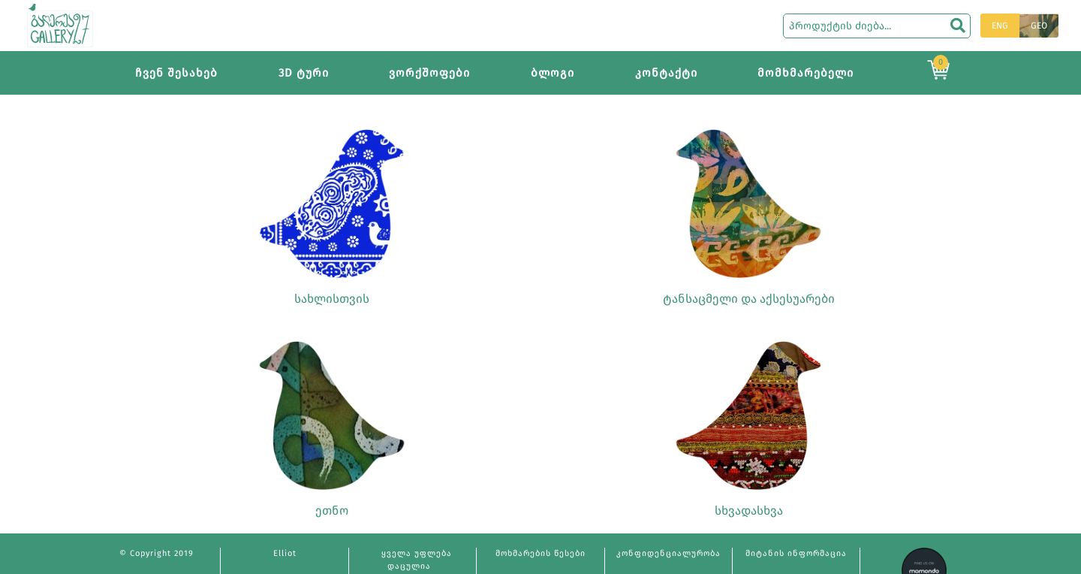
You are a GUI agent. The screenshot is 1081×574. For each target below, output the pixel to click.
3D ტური (304, 73)
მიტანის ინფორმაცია (796, 553)
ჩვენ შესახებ (176, 73)
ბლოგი (552, 73)
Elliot (285, 553)
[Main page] (60, 24)
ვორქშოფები (429, 73)
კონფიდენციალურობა (668, 553)
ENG (1000, 25)
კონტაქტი (666, 73)
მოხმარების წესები (540, 553)
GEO (1039, 25)
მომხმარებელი (805, 73)
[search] (958, 25)
